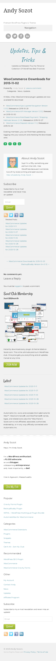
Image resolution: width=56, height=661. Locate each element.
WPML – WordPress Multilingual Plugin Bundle (24, 513)
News (20, 91)
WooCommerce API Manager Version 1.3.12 (24, 111)
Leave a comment (33, 88)
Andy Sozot (18, 10)
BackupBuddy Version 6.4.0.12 (35, 264)
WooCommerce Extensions (15, 529)
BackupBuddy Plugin (13, 508)
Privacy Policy (30, 652)
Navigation (30, 28)
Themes (7, 542)
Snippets (7, 538)
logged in (19, 286)
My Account (9, 580)
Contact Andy (10, 584)
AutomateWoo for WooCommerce (18, 517)
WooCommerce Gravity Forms (17, 568)
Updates (26, 91)
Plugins (7, 534)
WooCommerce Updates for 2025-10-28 (21, 399)
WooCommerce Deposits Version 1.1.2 (22, 123)
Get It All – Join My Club (14, 547)
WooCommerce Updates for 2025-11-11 (20, 386)
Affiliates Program (11, 597)
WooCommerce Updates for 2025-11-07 (21, 390)
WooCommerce (10, 563)
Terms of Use (42, 652)
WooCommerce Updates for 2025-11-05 (21, 395)
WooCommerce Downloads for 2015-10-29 (25, 261)
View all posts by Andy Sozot (19, 175)
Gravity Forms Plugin (13, 504)
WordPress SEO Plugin (13, 559)
